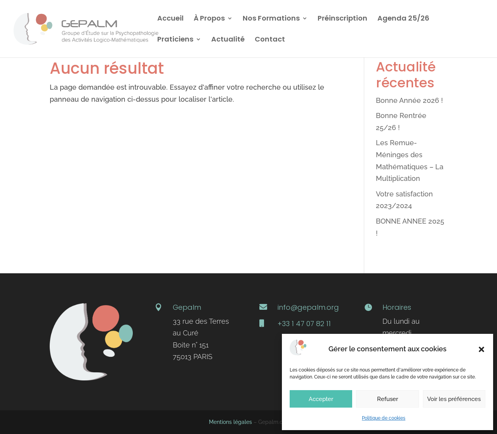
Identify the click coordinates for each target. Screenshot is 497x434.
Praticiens (175, 40)
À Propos (209, 19)
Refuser (387, 399)
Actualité (228, 40)
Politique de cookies (383, 418)
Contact (270, 40)
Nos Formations (271, 19)
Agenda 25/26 (403, 19)
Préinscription (342, 19)
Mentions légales (230, 422)
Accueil (170, 19)
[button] (481, 349)
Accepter (321, 399)
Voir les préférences (454, 399)
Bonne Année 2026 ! (409, 100)
